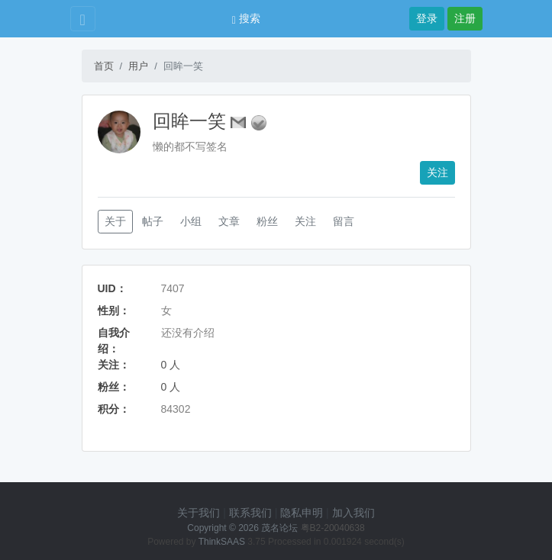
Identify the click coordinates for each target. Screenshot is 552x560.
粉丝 (267, 221)
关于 (115, 221)
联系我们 (250, 513)
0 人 (171, 365)
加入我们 (353, 513)
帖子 (152, 221)
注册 (465, 18)
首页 (104, 66)
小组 (191, 221)
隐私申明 (301, 513)
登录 (426, 18)
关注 (437, 172)
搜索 (246, 18)
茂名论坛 (279, 528)
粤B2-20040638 (333, 528)
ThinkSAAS (222, 541)
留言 (343, 221)
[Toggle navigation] (82, 18)
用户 (138, 66)
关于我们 (198, 513)
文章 (229, 221)
